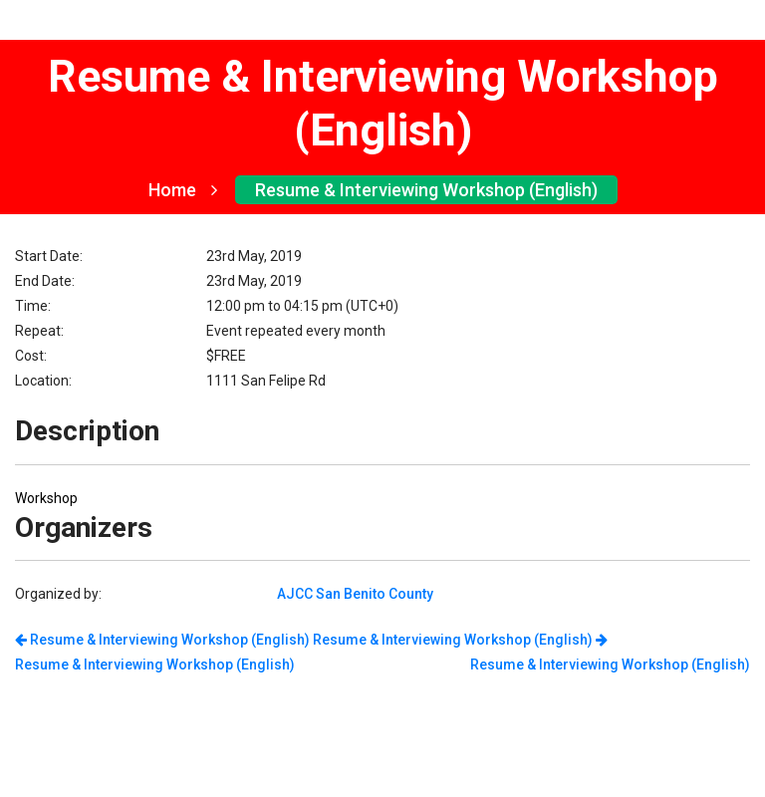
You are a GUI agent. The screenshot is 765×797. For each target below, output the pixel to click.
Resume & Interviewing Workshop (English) (426, 189)
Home (182, 189)
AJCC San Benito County (355, 594)
